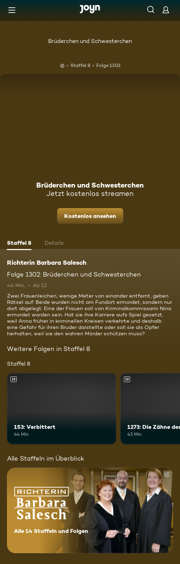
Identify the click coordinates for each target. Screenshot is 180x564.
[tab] (19, 243)
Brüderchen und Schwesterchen (90, 41)
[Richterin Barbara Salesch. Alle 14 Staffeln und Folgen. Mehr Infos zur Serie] (90, 510)
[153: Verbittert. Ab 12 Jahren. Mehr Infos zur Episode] (61, 408)
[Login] (166, 9)
